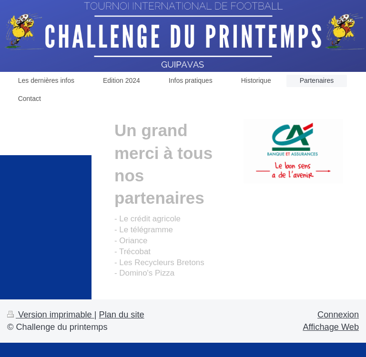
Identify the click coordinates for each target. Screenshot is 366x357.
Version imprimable (50, 314)
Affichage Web (331, 327)
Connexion (338, 314)
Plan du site (121, 314)
